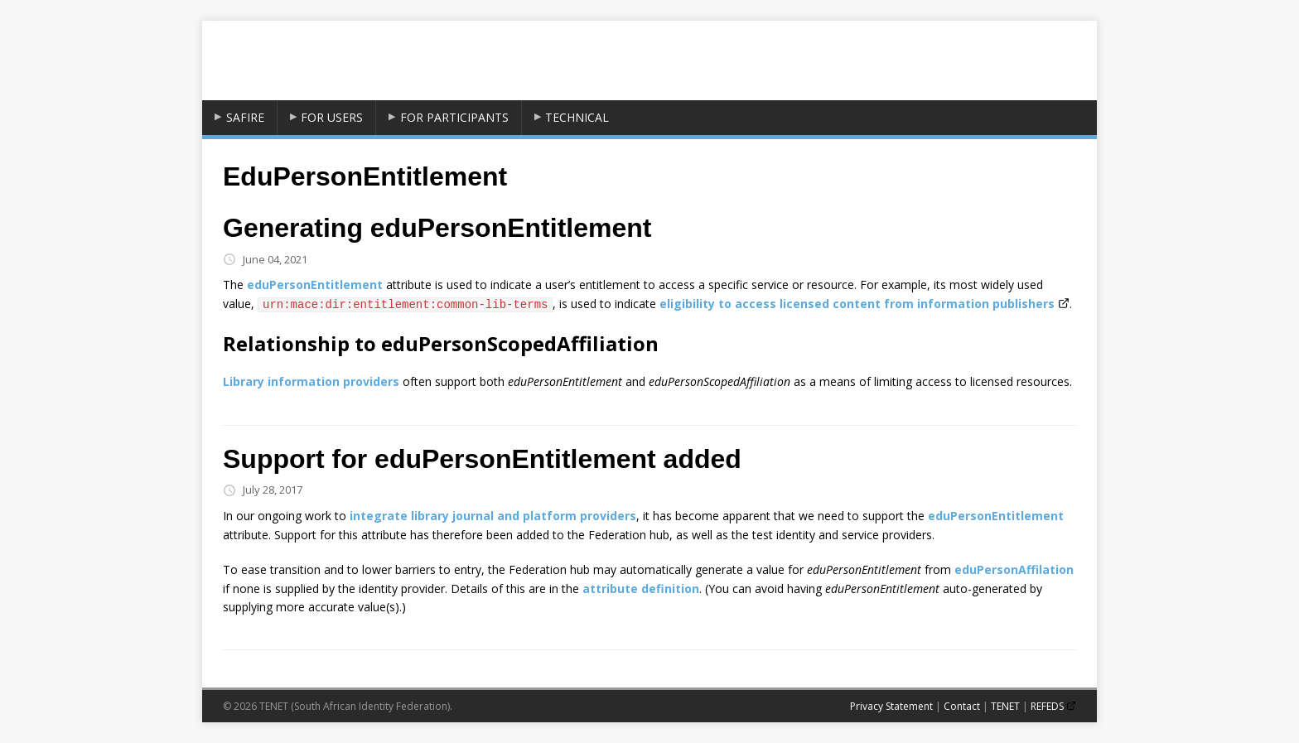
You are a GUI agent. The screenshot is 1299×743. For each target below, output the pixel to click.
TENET (1005, 706)
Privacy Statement (891, 706)
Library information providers (311, 381)
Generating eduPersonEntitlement (437, 228)
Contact (962, 706)
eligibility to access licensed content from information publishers (857, 303)
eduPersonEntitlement (315, 284)
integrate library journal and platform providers (493, 515)
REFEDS (1047, 706)
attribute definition (640, 588)
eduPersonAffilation (1014, 569)
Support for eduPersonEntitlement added (482, 459)
